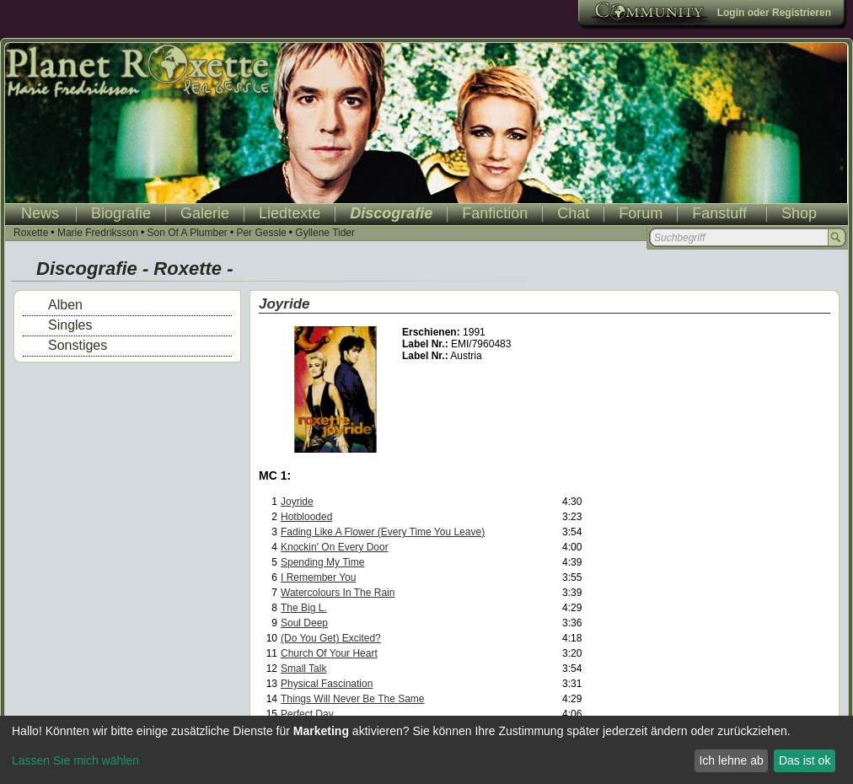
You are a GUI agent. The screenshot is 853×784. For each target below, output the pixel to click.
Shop (799, 213)
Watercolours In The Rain (337, 593)
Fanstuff (719, 213)
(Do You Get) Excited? (331, 638)
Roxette (30, 233)
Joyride (297, 501)
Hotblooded (306, 517)
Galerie (204, 213)
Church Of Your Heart (329, 653)
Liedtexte (289, 213)
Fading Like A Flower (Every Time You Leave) (383, 532)
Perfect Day (307, 714)
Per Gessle (261, 233)
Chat (573, 213)
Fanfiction (495, 213)
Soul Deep (304, 623)
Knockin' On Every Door (335, 547)
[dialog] (426, 750)
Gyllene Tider (325, 233)
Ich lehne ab (731, 760)
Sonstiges (77, 345)
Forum (641, 213)
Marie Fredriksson (97, 233)
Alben (65, 305)
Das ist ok (804, 760)
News (40, 213)
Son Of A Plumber (187, 233)
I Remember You (318, 577)
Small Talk (303, 668)
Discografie (391, 213)
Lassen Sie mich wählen (75, 760)
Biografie (121, 213)
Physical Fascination (327, 684)
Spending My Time (322, 562)
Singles (70, 325)
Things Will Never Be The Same (353, 699)
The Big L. (304, 608)
